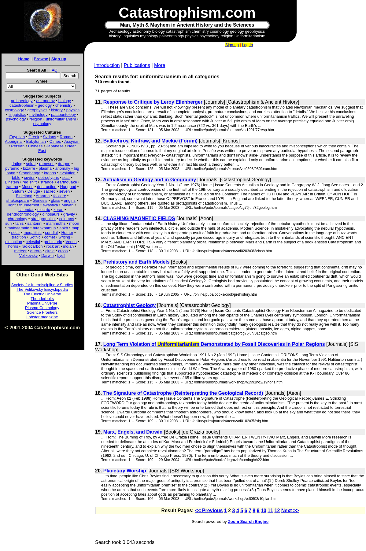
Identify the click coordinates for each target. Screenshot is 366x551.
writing (64, 237)
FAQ (53, 70)
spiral (30, 163)
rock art (52, 246)
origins (70, 200)
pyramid (12, 168)
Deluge (34, 191)
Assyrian (71, 141)
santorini (34, 223)
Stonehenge (29, 173)
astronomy (45, 100)
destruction (47, 186)
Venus (70, 241)
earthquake (67, 182)
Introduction (107, 65)
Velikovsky (28, 255)
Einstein (12, 182)
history (57, 110)
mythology (38, 114)
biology (64, 100)
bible (16, 177)
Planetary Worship (124, 470)
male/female (18, 228)
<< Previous (209, 510)
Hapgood (68, 186)
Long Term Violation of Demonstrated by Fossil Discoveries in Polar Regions (214, 344)
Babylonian (36, 141)
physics (72, 110)
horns (13, 246)
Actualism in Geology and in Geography (149, 179)
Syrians (49, 137)
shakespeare (17, 200)
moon (74, 223)
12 (277, 510)
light (12, 205)
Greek (33, 137)
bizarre (29, 168)
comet (49, 237)
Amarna (43, 196)
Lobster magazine (42, 317)
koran (59, 209)
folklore (59, 196)
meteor (20, 251)
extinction (13, 241)
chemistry (63, 105)
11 (270, 510)
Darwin (47, 255)
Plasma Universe (42, 303)
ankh (63, 228)
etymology (42, 123)
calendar (26, 209)
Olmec (55, 141)
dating (17, 163)
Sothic (35, 237)
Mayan (67, 205)
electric (43, 209)
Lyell (61, 255)
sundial (51, 232)
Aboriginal (14, 141)
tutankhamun (44, 228)
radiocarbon (32, 246)
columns (66, 218)
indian (68, 246)
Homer (67, 232)
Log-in (247, 45)
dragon (64, 163)
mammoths (55, 223)
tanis (19, 223)
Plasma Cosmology (42, 307)
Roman (66, 137)
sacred (50, 191)
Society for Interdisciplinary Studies (42, 285)
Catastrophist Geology (129, 305)
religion (35, 119)
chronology (18, 218)
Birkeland (24, 196)
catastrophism (21, 105)
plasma (45, 168)
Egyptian (17, 137)
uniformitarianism (61, 119)
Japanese (55, 146)
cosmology (14, 110)
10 (263, 510)
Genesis (40, 200)
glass (55, 200)
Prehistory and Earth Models (136, 261)
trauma (12, 186)
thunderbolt (29, 205)
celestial (33, 241)
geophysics (37, 110)
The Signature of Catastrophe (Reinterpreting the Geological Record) (183, 393)
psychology (16, 119)
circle (49, 251)
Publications (137, 65)
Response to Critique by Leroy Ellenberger (153, 102)
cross (63, 251)
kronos (50, 173)
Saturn (18, 191)
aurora (36, 251)
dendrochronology (23, 214)
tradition (19, 237)
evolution (68, 173)
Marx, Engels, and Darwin (133, 432)
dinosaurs (51, 214)
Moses (27, 186)
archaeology (22, 100)
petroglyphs (48, 177)
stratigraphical (43, 218)
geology (45, 105)
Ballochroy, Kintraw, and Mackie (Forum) (150, 140)
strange (47, 182)
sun (8, 223)
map (75, 228)
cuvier (29, 177)
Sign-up (58, 59)
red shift (30, 182)
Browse (41, 59)
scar (66, 177)
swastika (50, 205)
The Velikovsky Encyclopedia (42, 289)
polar (15, 232)
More (159, 65)
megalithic (33, 232)
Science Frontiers (42, 312)
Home (23, 59)
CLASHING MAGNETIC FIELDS (139, 218)
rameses (46, 163)
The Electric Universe (42, 294)
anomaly (62, 168)
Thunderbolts (42, 298)
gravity (69, 214)
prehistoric (53, 241)
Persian (17, 146)
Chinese (35, 146)
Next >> (290, 510)
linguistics (17, 114)
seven (64, 191)
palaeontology (63, 114)
